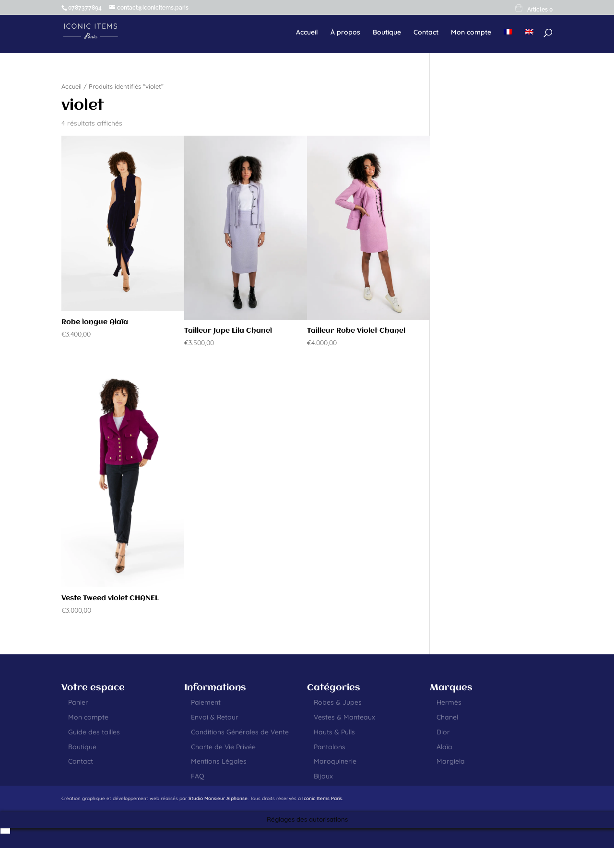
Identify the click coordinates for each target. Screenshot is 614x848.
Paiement (206, 702)
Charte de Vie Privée (223, 747)
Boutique (387, 32)
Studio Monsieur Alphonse (218, 798)
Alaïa (444, 747)
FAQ (197, 776)
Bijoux (323, 776)
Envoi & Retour (214, 717)
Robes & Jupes (338, 702)
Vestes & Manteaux (344, 717)
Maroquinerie (335, 761)
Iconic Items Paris (322, 798)
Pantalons (329, 747)
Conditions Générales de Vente (240, 732)
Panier (78, 702)
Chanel (447, 717)
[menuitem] (508, 39)
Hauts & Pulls (334, 732)
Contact (425, 32)
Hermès (449, 702)
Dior (443, 732)
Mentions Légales (219, 761)
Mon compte (471, 32)
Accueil (307, 32)
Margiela (451, 761)
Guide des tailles (94, 732)
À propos (345, 32)
